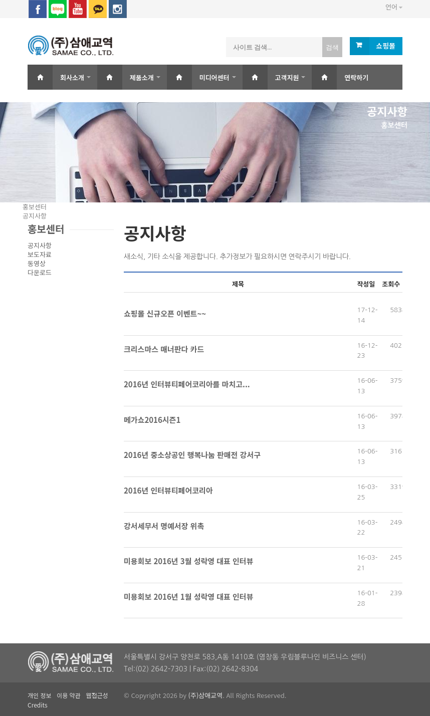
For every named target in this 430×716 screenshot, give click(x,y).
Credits (38, 704)
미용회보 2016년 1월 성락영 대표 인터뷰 (188, 596)
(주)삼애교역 (205, 695)
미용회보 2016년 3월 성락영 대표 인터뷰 (188, 561)
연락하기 (356, 77)
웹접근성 (97, 695)
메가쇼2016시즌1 (152, 419)
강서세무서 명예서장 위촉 (164, 526)
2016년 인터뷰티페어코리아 (168, 490)
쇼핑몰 (385, 46)
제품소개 (142, 77)
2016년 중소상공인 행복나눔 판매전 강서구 (192, 454)
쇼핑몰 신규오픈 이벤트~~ (165, 313)
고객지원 (287, 77)
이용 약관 (69, 695)
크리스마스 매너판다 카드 (164, 349)
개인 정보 (40, 695)
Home (40, 77)
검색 (332, 47)
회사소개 (72, 77)
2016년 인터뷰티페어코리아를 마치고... (187, 384)
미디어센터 (214, 77)
